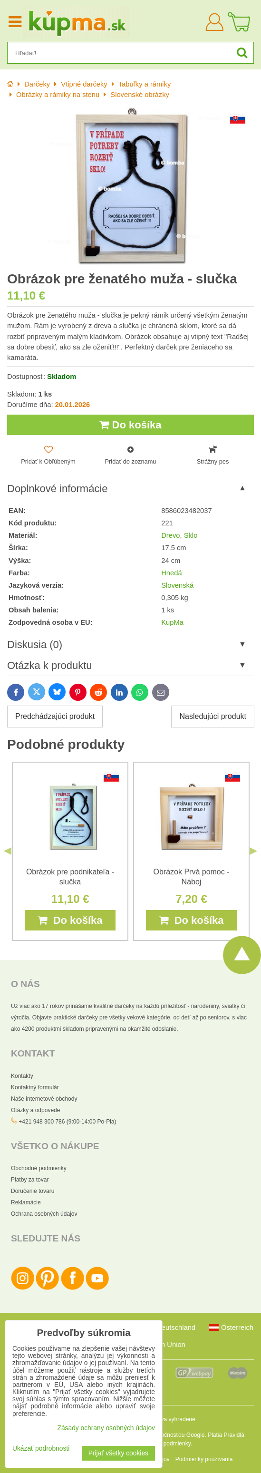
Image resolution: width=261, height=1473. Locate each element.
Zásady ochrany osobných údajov (106, 1428)
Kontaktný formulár (35, 1087)
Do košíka (130, 425)
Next (253, 851)
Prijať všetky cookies (118, 1453)
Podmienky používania (204, 1459)
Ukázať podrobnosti (40, 1448)
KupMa (172, 622)
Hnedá (171, 573)
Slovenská (177, 585)
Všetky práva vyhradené (164, 1419)
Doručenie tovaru (32, 1191)
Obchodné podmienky (39, 1168)
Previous (7, 851)
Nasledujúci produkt (212, 716)
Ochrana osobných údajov (44, 1214)
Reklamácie (26, 1202)
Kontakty (22, 1076)
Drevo (170, 535)
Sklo (191, 535)
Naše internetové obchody (44, 1098)
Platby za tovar (29, 1179)
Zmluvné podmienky (165, 1443)
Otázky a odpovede (35, 1110)
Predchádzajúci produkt (55, 716)
